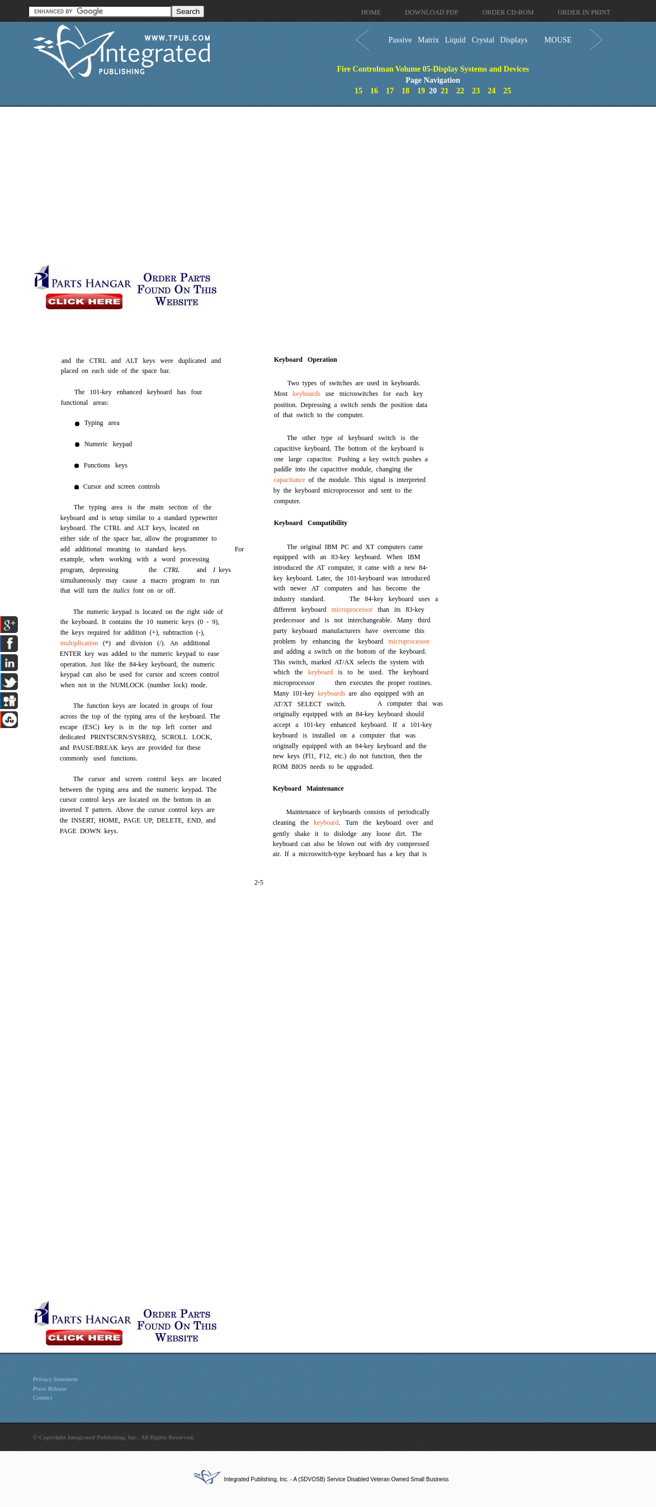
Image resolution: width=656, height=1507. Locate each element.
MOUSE (558, 40)
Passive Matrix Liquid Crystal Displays (457, 40)
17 (390, 91)
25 (507, 91)
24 (491, 91)
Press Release (50, 1388)
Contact (43, 1397)
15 (358, 91)
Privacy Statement (55, 1379)
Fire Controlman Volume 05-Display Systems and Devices (432, 69)
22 (460, 91)
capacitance (289, 480)
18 (405, 91)
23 (476, 91)
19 (421, 91)
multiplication (79, 643)
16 (374, 91)
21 (445, 91)
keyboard (320, 672)
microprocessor (351, 609)
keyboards (306, 394)
